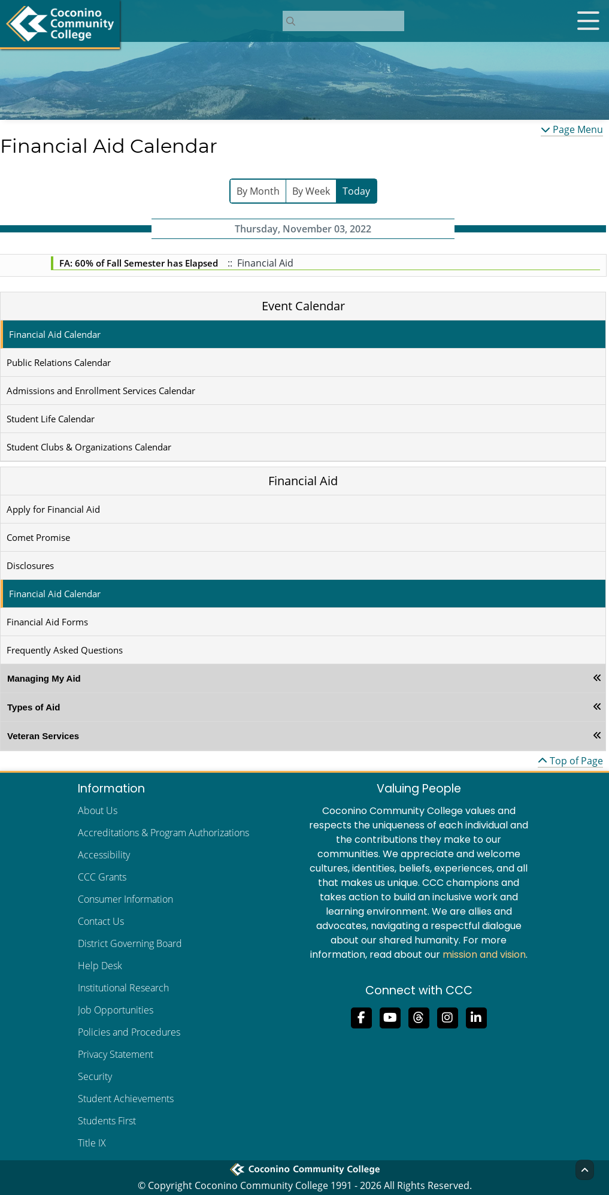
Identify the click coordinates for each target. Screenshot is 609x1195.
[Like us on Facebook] (361, 1016)
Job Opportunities (115, 1009)
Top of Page (570, 760)
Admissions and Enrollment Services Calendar (101, 391)
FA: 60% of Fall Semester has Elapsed (138, 263)
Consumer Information (125, 899)
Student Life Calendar (51, 419)
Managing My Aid (44, 678)
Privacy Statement (115, 1054)
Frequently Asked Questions (65, 650)
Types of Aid (33, 707)
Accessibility (104, 854)
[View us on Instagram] (447, 1016)
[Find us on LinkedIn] (476, 1016)
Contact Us (101, 921)
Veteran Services (43, 736)
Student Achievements (126, 1098)
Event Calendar (303, 306)
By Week (311, 191)
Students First (107, 1120)
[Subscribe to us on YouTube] (390, 1016)
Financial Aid (303, 481)
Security (95, 1076)
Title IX (92, 1142)
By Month (258, 191)
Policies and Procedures (129, 1032)
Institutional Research (123, 987)
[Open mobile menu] (588, 21)
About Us (97, 810)
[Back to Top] (584, 1170)
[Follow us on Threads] (418, 1016)
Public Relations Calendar (59, 362)
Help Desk (100, 965)
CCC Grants (102, 877)
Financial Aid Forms (47, 622)
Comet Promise (38, 537)
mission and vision (484, 954)
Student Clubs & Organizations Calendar (89, 447)
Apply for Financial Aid (53, 509)
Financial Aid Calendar (55, 334)
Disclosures (30, 565)
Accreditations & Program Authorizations (163, 832)
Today (356, 191)
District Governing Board (130, 943)
